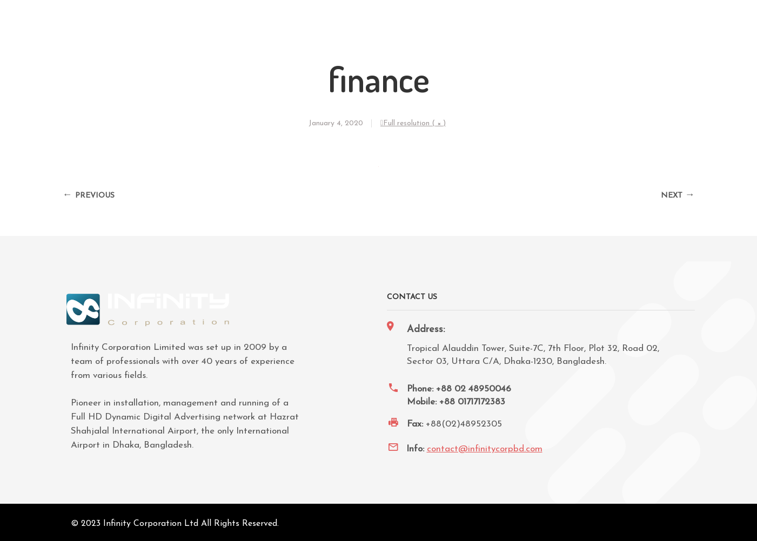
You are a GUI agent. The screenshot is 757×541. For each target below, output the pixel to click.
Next (671, 196)
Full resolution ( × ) (414, 123)
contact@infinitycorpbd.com (484, 449)
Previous (95, 196)
